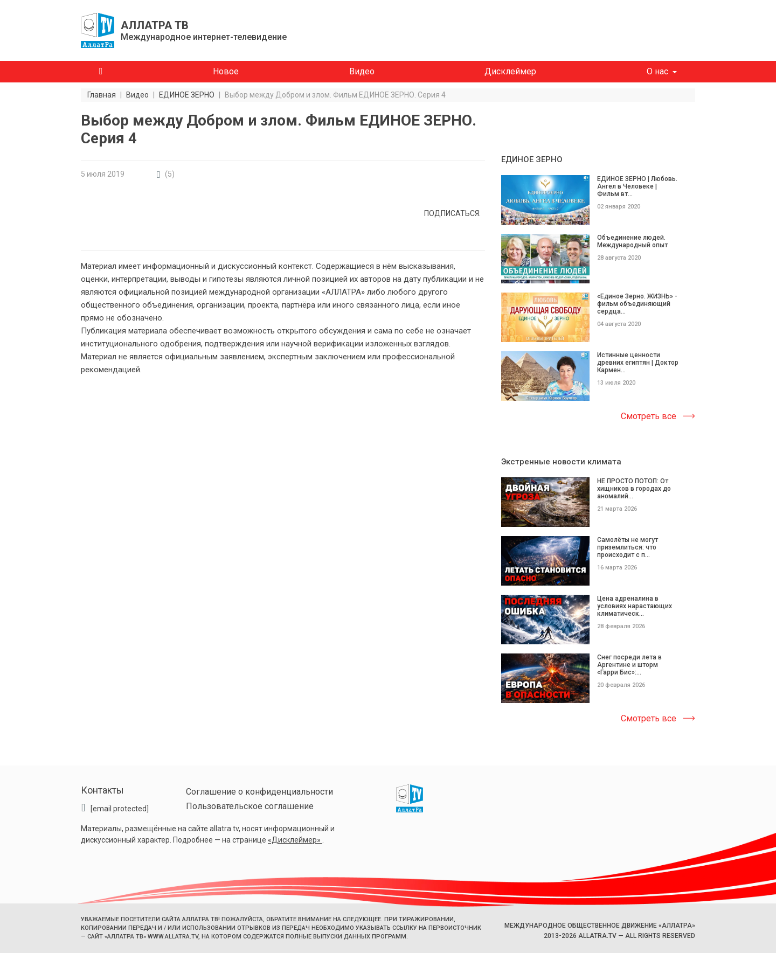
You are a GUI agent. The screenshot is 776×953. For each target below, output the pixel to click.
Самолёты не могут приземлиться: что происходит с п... (627, 547)
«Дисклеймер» (295, 840)
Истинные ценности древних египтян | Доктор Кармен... (637, 362)
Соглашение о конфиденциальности (259, 792)
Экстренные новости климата (561, 462)
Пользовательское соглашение (250, 806)
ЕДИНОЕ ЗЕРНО (532, 159)
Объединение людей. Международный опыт (632, 241)
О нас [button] (657, 71)
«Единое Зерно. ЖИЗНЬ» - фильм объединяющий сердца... (637, 304)
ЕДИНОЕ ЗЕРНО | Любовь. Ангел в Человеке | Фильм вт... (637, 186)
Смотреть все (648, 416)
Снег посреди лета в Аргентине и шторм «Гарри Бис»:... (629, 664)
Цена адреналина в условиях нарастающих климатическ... (634, 606)
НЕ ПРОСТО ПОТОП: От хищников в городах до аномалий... (634, 488)
